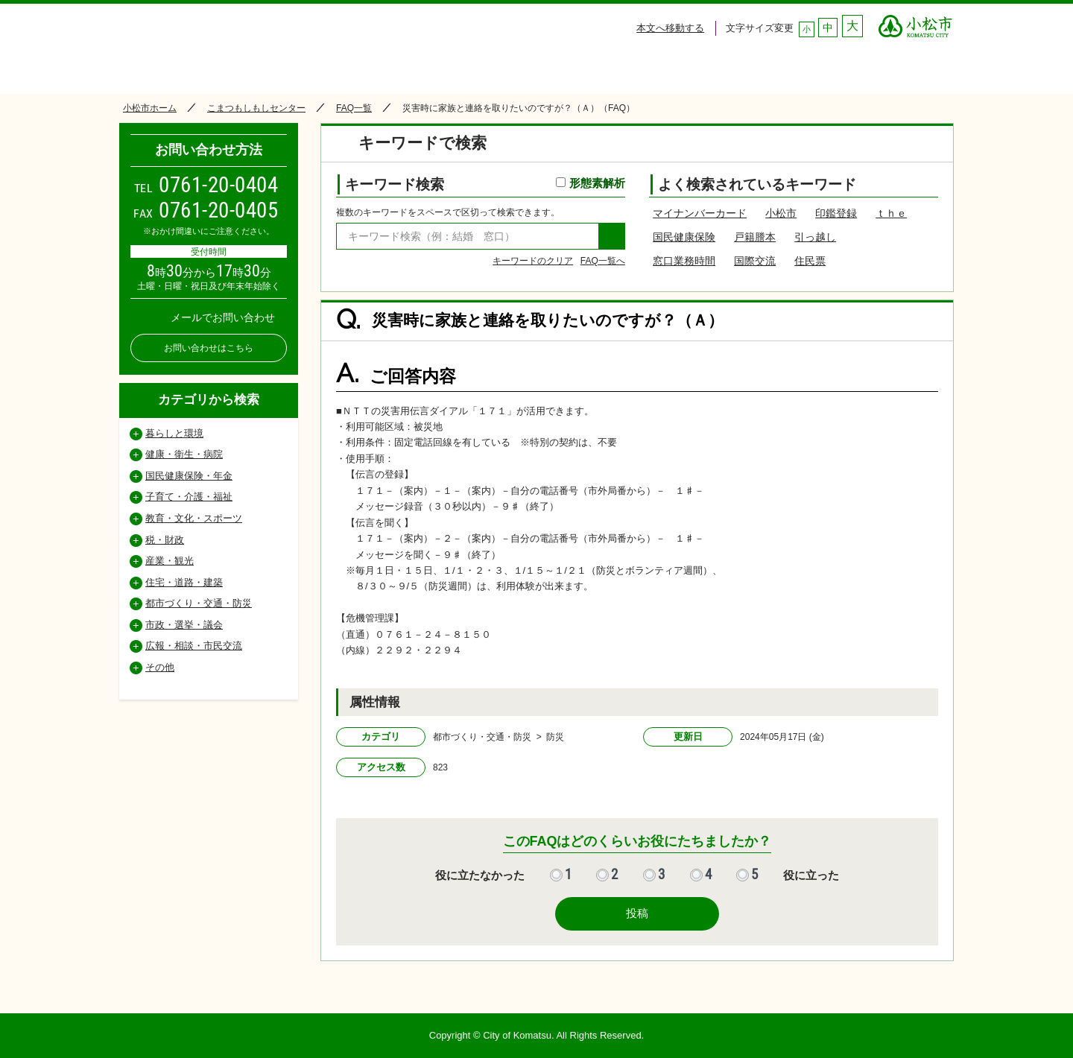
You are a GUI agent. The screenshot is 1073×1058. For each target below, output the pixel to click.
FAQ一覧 (354, 108)
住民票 (810, 261)
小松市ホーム (150, 108)
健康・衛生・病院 (184, 454)
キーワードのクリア (533, 261)
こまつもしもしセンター (256, 108)
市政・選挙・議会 (184, 624)
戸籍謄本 (755, 237)
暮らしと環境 (174, 433)
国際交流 (755, 261)
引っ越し (815, 237)
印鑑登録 (836, 213)
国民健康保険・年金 (188, 475)
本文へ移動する (670, 28)
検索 (611, 236)
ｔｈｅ (891, 213)
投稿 (637, 913)
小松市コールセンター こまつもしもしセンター (260, 46)
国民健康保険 (684, 237)
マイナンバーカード (700, 213)
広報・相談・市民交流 (193, 645)
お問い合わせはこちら (208, 348)
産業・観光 (169, 560)
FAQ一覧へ (602, 261)
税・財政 (164, 539)
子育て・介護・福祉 (188, 496)
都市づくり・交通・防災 (198, 603)
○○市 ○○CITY (915, 22)
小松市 (781, 213)
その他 (159, 667)
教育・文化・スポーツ (193, 518)
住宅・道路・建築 (184, 582)
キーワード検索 (485, 184)
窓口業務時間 (684, 261)
